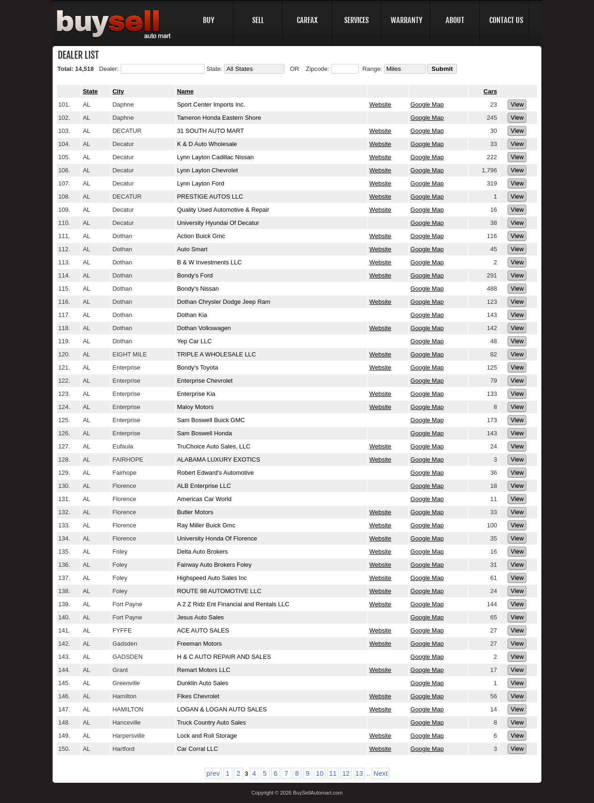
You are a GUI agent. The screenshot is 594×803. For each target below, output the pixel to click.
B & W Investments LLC (209, 262)
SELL (258, 20)
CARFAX (307, 20)
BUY (209, 20)
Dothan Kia (192, 314)
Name (185, 91)
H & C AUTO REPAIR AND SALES (224, 656)
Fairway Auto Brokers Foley (214, 564)
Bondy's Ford (195, 275)
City (118, 91)
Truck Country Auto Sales (211, 722)
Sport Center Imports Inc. (211, 104)
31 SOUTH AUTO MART (210, 130)
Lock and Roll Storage (207, 735)
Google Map (427, 104)
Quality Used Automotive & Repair (223, 209)
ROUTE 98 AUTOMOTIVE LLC (219, 591)
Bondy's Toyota (197, 367)
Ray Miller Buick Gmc (206, 525)
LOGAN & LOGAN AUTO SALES (223, 709)
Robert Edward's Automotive (215, 472)
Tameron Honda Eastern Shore (219, 117)
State (90, 91)
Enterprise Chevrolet (205, 380)
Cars (490, 91)
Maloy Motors (195, 406)
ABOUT (455, 20)
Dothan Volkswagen (204, 328)
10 (320, 773)
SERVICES (356, 20)
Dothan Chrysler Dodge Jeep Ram (223, 301)
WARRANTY (407, 20)
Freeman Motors (199, 643)
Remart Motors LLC (203, 669)
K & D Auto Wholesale (207, 143)
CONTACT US (506, 20)
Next (380, 773)
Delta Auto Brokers (202, 551)
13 (359, 773)
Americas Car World (204, 498)
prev (213, 773)
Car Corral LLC (197, 748)
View (517, 104)
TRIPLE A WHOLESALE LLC (216, 354)
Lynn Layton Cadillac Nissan (215, 157)
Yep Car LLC (194, 341)
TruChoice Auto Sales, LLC (213, 446)
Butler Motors (195, 512)
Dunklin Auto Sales (202, 683)
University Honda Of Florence (217, 538)
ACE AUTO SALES (203, 630)
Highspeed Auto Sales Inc (212, 577)
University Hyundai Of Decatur (218, 222)
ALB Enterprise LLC (204, 485)
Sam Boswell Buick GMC (211, 420)
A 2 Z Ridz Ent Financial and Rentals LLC (233, 604)
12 (346, 773)
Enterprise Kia (196, 393)
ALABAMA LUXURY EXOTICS (218, 459)
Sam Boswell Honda (204, 433)
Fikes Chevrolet (198, 696)
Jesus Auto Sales (200, 617)
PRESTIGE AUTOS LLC (210, 196)
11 (333, 773)
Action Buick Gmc (201, 235)
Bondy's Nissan (198, 288)
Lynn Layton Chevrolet (207, 170)
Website (380, 104)
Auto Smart (192, 249)
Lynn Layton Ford (200, 183)
